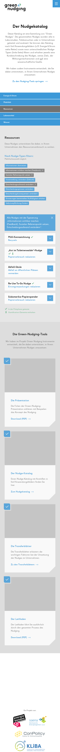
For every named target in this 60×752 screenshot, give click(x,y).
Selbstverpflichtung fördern (17, 207)
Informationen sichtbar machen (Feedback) (23, 174)
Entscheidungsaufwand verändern (20, 188)
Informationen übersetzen (16, 169)
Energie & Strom (10, 96)
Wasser (7, 122)
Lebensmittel (9, 115)
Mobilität (7, 102)
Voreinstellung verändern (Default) (20, 183)
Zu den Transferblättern (23, 568)
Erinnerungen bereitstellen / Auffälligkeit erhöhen (25, 202)
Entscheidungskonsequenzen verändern (22, 197)
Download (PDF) (19, 422)
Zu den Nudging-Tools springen (28, 81)
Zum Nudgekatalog (20, 495)
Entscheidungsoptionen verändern (19, 193)
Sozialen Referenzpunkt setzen (18, 178)
